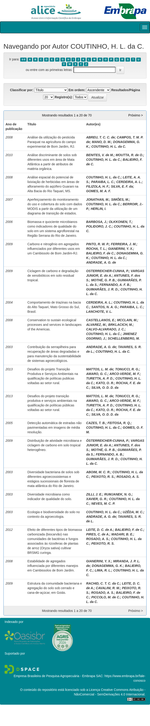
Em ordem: (76, 90)
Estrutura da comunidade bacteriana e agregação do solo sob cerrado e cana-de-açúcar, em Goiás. (54, 588)
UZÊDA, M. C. (133, 512)
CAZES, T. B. (96, 423)
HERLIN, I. (98, 209)
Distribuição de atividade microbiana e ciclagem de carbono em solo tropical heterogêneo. (54, 445)
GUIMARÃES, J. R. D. (102, 289)
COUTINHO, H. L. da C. (108, 146)
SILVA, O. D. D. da (104, 387)
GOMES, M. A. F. (98, 191)
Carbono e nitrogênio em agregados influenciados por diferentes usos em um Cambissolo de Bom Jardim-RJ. (53, 248)
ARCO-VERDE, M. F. (124, 374)
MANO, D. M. (101, 142)
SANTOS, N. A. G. (104, 307)
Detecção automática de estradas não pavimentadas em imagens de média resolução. (54, 427)
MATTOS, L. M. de (99, 369)
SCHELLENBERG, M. (124, 338)
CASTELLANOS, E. (100, 320)
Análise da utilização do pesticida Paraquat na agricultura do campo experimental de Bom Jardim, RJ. (51, 141)
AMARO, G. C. (97, 374)
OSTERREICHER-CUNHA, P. (107, 271)
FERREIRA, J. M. (123, 244)
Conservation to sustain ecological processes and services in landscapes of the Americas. (54, 324)
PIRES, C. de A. (97, 534)
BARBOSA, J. (96, 222)
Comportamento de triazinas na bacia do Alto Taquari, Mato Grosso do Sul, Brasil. (54, 307)
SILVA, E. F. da (122, 186)
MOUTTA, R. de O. (129, 155)
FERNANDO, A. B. (109, 454)
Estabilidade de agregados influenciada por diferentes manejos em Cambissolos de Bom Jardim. (52, 565)
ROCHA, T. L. (96, 248)
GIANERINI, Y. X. (120, 248)
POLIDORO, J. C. (99, 226)
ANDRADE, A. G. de (101, 262)
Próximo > (135, 115)
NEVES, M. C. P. (103, 503)
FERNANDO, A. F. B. (114, 285)
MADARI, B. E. (122, 534)
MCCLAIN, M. (127, 320)
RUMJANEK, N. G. (118, 494)
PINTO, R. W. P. (97, 244)
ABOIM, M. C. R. (98, 472)
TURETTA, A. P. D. (99, 378)
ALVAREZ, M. (96, 324)
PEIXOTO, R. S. (102, 476)
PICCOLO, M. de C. (105, 597)
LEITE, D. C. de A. (99, 530)
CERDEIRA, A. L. (129, 182)
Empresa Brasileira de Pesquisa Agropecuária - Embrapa (54, 676)
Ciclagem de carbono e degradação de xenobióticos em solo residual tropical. (52, 275)
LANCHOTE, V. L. (99, 311)
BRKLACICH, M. (120, 324)
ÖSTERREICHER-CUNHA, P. (107, 440)
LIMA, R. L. (103, 570)
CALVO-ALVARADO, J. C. (105, 329)
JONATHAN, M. (97, 199)
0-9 (23, 59)
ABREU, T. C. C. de (100, 137)
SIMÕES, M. (120, 199)
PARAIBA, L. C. (102, 182)
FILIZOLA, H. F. (97, 186)
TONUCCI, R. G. (127, 369)
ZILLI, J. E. (94, 494)
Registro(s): (64, 97)
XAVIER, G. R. (96, 499)
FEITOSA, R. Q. (119, 423)
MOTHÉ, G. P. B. (103, 280)
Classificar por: (22, 90)
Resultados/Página (125, 90)
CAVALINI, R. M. (108, 588)
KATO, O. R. (105, 383)
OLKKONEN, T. (120, 222)
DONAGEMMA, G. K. (107, 566)
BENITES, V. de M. (100, 155)
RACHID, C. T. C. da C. (103, 583)
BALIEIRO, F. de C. (100, 253)
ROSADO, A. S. (127, 476)
